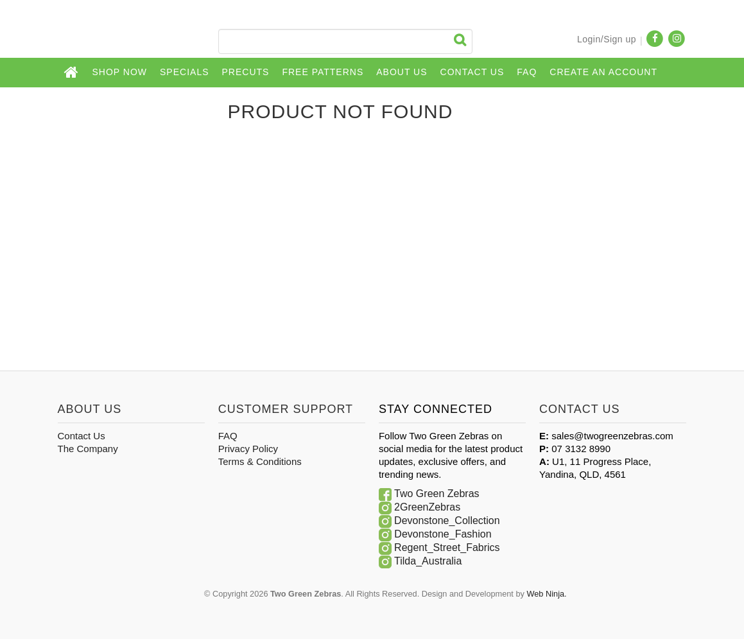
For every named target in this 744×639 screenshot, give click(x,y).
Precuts (246, 72)
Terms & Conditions (260, 461)
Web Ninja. (546, 594)
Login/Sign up (606, 39)
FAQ (527, 72)
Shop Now (120, 72)
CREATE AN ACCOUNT (603, 72)
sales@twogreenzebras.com (612, 435)
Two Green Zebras (437, 493)
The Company (88, 448)
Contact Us (472, 72)
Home (72, 72)
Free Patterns (322, 72)
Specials (184, 72)
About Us (401, 72)
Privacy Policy (248, 448)
